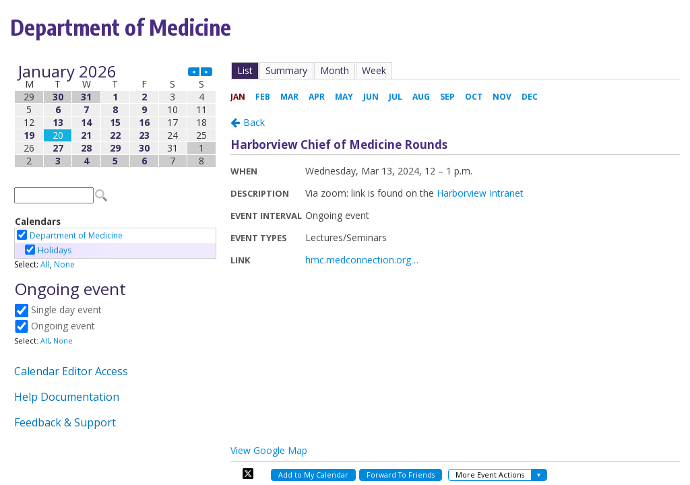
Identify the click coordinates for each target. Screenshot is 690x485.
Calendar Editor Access (71, 371)
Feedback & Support (65, 422)
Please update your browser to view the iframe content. (115, 116)
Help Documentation (66, 396)
